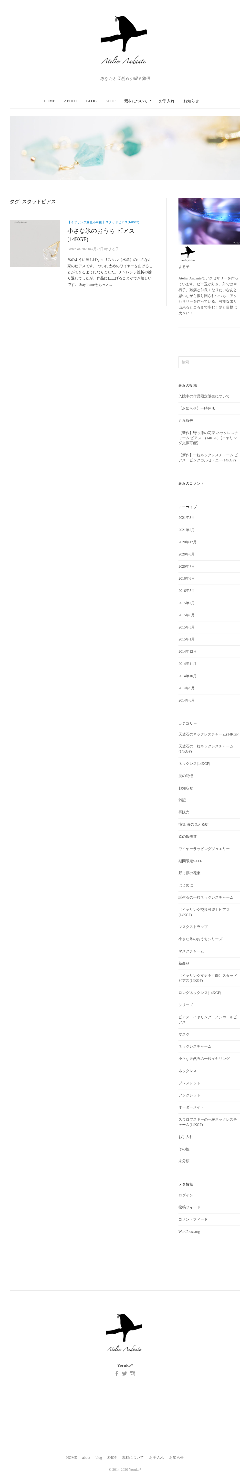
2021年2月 (186, 530)
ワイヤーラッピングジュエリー (204, 849)
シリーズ (185, 1005)
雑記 (182, 800)
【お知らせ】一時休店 (196, 408)
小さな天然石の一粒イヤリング (204, 1059)
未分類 (183, 1161)
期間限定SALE (190, 861)
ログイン (185, 1195)
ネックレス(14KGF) (194, 764)
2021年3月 (186, 518)
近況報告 (185, 421)
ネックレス (187, 1071)
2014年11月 (187, 664)
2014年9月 (186, 688)
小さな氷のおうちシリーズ (200, 939)
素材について (136, 101)
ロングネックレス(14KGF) (199, 993)
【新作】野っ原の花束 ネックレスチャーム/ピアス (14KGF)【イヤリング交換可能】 (208, 438)
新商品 (183, 963)
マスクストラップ (193, 927)
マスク (183, 1034)
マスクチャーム (191, 951)
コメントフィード (193, 1219)
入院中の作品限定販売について (204, 396)
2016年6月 (186, 578)
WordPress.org (189, 1232)
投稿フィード (189, 1207)
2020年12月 (187, 542)
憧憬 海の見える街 (193, 824)
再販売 (183, 812)
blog (91, 101)
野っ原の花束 (189, 873)
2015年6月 (186, 615)
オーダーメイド (191, 1107)
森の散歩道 (187, 837)
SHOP (110, 101)
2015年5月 (186, 627)
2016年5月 (186, 591)
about (70, 101)
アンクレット (189, 1095)
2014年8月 (186, 700)
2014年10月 (187, 676)
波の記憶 (185, 776)
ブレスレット (189, 1083)
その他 (183, 1149)
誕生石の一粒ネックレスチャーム (205, 897)
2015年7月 (186, 603)
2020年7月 (186, 566)
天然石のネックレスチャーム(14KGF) (208, 734)
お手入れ (167, 101)
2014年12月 (187, 651)
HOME (49, 101)
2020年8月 (186, 554)
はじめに (185, 885)
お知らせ (191, 101)
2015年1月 (186, 639)
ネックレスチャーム (194, 1046)
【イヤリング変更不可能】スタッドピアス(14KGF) (103, 222)
